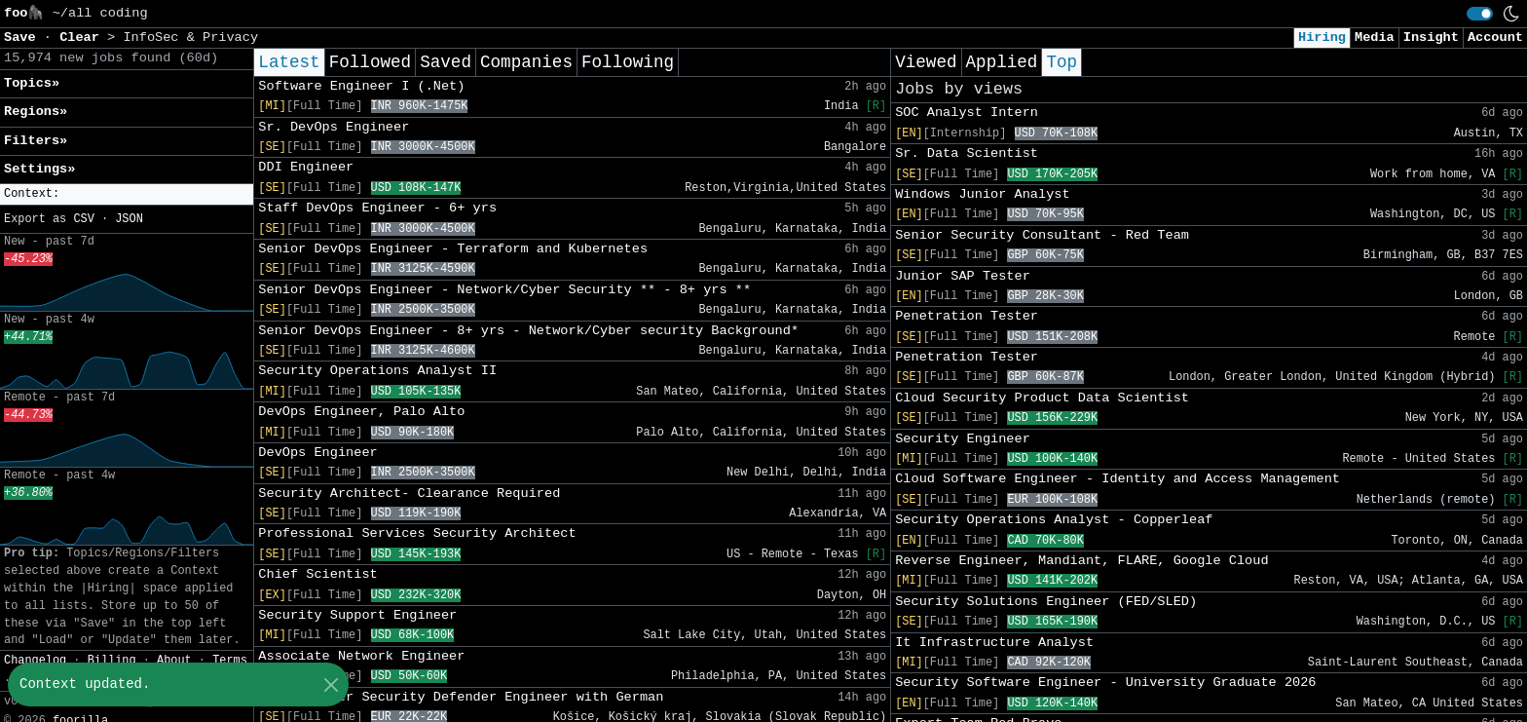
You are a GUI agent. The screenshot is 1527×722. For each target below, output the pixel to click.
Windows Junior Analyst (982, 194)
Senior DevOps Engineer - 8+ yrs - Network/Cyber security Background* (528, 330)
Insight (1431, 37)
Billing (112, 660)
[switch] (1480, 13)
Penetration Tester (966, 316)
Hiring (1322, 37)
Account (1495, 37)
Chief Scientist (317, 574)
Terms (229, 660)
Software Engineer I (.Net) (361, 86)
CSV (83, 219)
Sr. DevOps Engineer (333, 127)
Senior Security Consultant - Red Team (1042, 235)
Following (627, 62)
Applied (1002, 62)
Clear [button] (83, 37)
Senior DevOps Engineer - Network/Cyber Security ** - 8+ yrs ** (504, 290)
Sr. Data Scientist (966, 153)
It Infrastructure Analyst (994, 642)
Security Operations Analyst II (377, 370)
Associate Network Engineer (361, 656)
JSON (129, 219)
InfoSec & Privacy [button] (190, 37)
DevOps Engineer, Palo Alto (361, 411)
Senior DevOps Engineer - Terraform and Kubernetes (453, 249)
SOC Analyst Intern (966, 112)
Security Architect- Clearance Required (409, 493)
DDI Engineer (306, 167)
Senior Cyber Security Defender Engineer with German (460, 697)
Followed (370, 62)
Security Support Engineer (357, 615)
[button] (126, 194)
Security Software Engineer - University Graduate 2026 (1105, 682)
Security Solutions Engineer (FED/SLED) (1046, 601)
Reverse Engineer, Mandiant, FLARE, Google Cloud (1081, 560)
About (174, 660)
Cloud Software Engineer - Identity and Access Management (1117, 479)
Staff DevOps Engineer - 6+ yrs (377, 208)
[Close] (330, 684)
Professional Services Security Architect (417, 533)
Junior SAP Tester (962, 276)
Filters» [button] (35, 140)
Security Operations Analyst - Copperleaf (1053, 520)
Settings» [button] (39, 169)
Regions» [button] (35, 111)
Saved (445, 62)
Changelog (35, 660)
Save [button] (24, 37)
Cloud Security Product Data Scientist (1042, 398)
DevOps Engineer (317, 452)
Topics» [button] (31, 83)
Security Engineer (962, 439)
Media (1375, 37)
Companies (526, 62)
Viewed (925, 62)
